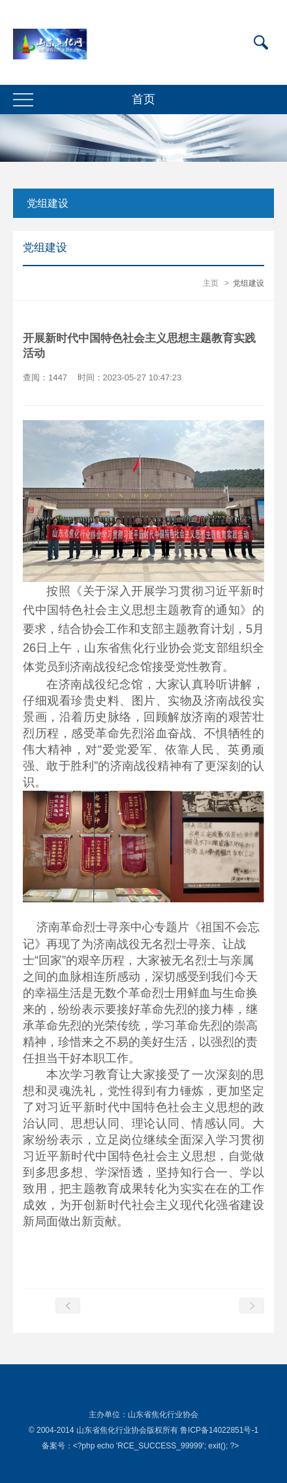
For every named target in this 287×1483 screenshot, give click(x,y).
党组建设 (47, 203)
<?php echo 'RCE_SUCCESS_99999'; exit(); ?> (156, 1445)
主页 (211, 283)
